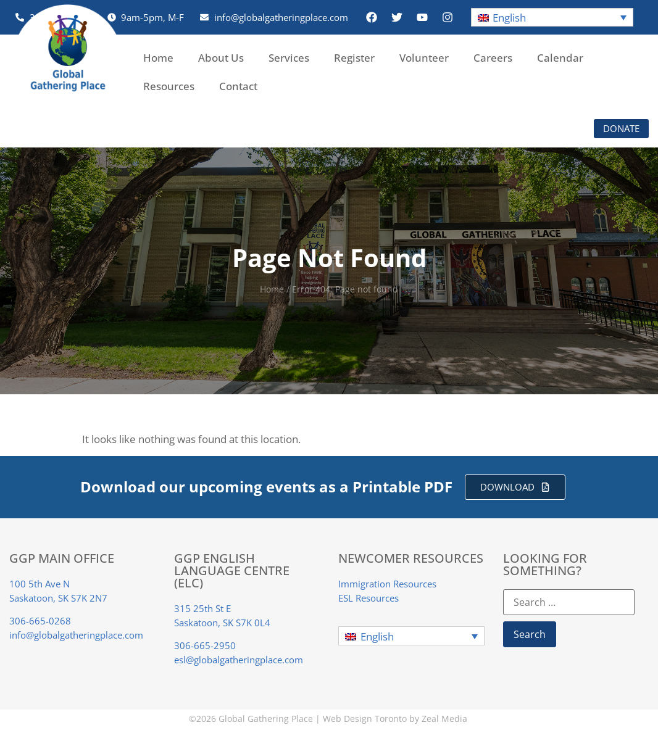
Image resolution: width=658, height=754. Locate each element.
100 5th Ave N (39, 584)
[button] (552, 17)
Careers (492, 58)
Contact (238, 86)
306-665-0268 (40, 621)
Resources (168, 86)
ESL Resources (368, 598)
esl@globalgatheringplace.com (238, 659)
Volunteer (424, 58)
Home (158, 58)
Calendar (560, 58)
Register (354, 58)
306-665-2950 (205, 645)
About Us (221, 58)
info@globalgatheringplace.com (76, 635)
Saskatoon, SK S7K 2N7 (58, 598)
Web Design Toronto (365, 718)
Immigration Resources (387, 584)
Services (289, 58)
